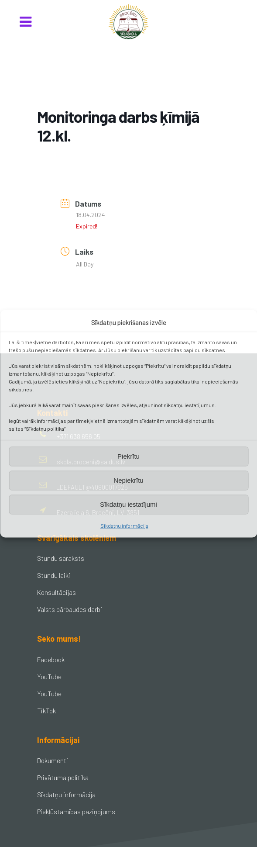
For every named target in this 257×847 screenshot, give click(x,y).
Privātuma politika (63, 777)
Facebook (51, 660)
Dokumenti (52, 760)
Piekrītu (128, 456)
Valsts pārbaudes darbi (69, 609)
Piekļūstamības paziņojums (76, 812)
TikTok (46, 711)
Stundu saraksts (60, 558)
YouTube (49, 677)
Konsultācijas (56, 592)
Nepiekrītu (128, 480)
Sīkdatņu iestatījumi (128, 504)
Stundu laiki (53, 575)
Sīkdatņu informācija (124, 525)
